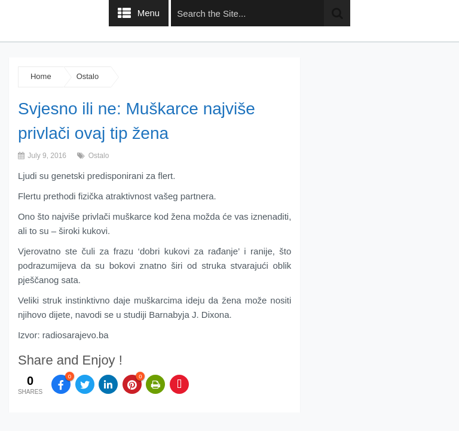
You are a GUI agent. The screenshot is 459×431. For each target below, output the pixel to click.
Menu (148, 13)
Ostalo (87, 76)
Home (40, 76)
